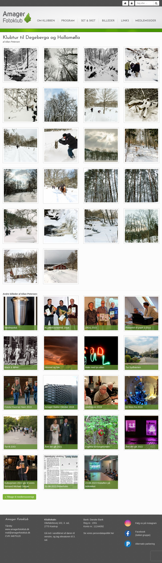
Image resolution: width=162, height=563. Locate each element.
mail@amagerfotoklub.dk (17, 532)
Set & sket (88, 21)
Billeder (108, 21)
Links (125, 21)
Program (68, 21)
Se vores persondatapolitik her (98, 533)
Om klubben (46, 21)
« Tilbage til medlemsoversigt (19, 497)
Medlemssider (145, 21)
